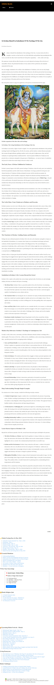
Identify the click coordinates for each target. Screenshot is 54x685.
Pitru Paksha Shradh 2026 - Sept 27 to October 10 (14, 638)
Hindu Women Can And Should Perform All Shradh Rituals (17, 669)
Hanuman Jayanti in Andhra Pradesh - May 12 (14, 631)
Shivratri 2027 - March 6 (9, 644)
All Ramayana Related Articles (10, 661)
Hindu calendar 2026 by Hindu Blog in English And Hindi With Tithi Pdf (20, 647)
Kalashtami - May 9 (7, 542)
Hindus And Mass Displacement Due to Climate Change (16, 670)
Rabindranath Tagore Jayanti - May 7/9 (12, 630)
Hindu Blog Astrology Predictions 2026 (12, 648)
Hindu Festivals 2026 (8, 645)
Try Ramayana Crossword (9, 600)
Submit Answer (11, 586)
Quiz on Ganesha (7, 596)
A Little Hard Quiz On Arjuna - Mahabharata (13, 597)
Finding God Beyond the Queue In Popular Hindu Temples (17, 666)
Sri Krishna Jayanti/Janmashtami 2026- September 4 (15, 636)
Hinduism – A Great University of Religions (13, 566)
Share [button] (49, 531)
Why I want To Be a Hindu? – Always (12, 561)
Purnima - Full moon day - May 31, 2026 (12, 549)
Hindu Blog (7, 4)
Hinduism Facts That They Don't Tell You (12, 564)
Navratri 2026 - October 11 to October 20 (12, 640)
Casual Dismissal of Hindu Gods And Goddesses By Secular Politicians (20, 668)
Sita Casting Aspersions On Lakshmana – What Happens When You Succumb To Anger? (24, 656)
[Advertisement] (27, 23)
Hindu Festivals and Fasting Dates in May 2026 (14, 550)
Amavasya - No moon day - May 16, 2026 (13, 546)
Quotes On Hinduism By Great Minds (12, 560)
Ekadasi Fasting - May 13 (9, 543)
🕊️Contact (10, 7)
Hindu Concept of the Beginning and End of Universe (15, 557)
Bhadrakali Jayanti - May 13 (9, 633)
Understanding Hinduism (9, 556)
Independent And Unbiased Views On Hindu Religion (15, 559)
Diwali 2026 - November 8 (9, 643)
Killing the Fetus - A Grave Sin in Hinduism (13, 672)
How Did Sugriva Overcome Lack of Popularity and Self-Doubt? (18, 655)
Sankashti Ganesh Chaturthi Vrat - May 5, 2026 (14, 541)
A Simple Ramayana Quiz (9, 595)
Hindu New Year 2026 (8, 634)
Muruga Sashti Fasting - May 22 (10, 548)
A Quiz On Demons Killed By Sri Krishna (13, 599)
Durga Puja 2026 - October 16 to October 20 (13, 641)
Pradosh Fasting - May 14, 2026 (10, 545)
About (3, 7)
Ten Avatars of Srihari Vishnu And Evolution (13, 563)
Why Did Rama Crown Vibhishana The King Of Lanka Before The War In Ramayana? (23, 654)
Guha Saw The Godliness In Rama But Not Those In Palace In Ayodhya (20, 658)
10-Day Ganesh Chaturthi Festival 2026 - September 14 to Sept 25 (18, 637)
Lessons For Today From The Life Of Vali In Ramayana (16, 659)
